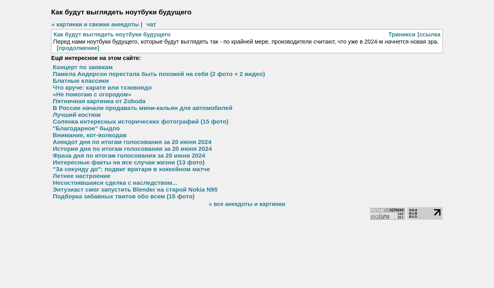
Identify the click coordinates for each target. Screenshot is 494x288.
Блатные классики (81, 80)
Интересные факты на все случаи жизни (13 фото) (129, 162)
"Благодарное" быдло (86, 128)
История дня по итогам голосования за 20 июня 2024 (132, 148)
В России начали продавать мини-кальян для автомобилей (143, 107)
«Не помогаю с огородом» (92, 94)
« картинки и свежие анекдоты (95, 24)
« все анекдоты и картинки (247, 204)
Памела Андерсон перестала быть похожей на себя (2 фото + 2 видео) (159, 73)
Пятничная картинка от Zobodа (99, 101)
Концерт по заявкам (83, 67)
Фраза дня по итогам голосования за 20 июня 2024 (129, 155)
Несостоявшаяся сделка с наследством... (115, 182)
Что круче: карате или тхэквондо (102, 87)
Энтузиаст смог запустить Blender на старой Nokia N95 (135, 189)
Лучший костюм (77, 114)
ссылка (429, 34)
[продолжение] (78, 48)
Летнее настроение (81, 175)
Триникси (402, 34)
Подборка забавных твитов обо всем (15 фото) (124, 196)
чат (151, 24)
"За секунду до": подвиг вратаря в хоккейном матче (131, 169)
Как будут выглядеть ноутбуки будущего (112, 34)
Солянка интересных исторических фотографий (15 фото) (140, 121)
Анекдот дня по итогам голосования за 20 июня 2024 (132, 141)
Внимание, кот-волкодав (90, 135)
